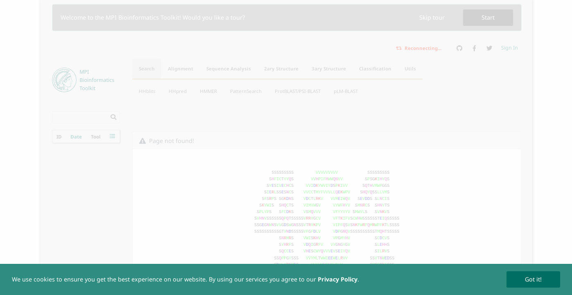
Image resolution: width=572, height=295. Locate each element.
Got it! (533, 279)
